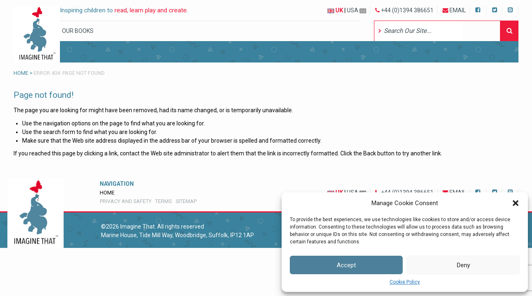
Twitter (494, 9)
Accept (346, 265)
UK (335, 10)
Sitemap (186, 201)
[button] (515, 203)
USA (356, 10)
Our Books (78, 31)
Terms (163, 201)
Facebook (478, 9)
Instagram (510, 9)
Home (21, 73)
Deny (463, 265)
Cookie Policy (405, 282)
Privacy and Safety (125, 201)
